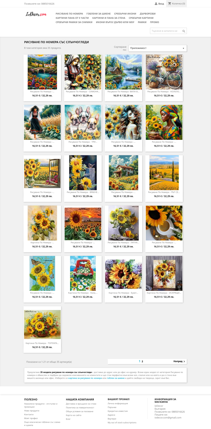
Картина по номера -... (42, 242)
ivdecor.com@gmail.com (168, 417)
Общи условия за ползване (79, 411)
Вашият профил (119, 399)
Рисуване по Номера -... (42, 292)
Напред (179, 361)
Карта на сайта (73, 415)
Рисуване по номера (69, 13)
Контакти (29, 414)
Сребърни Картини (141, 18)
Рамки (142, 22)
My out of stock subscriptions (122, 422)
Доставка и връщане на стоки (81, 403)
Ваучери (112, 418)
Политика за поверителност (80, 407)
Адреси (111, 414)
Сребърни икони (125, 13)
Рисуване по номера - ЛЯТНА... (123, 242)
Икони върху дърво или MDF (115, 22)
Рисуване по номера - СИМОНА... (83, 91)
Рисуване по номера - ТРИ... (83, 141)
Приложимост (157, 48)
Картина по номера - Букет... (123, 292)
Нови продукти (31, 410)
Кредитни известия (118, 411)
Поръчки (112, 407)
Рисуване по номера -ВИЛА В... (123, 91)
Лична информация (118, 403)
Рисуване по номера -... (42, 91)
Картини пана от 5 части (72, 18)
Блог (68, 419)
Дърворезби (148, 13)
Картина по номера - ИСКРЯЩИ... (164, 292)
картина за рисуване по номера (85, 378)
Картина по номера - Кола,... (83, 292)
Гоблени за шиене (98, 13)
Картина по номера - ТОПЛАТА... (42, 343)
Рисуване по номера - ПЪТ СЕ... (164, 192)
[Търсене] (168, 31)
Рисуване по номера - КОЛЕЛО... (164, 91)
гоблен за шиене (116, 378)
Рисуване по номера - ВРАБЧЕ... (83, 192)
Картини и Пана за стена (108, 18)
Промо (154, 22)
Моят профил (31, 418)
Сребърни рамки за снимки (74, 22)
